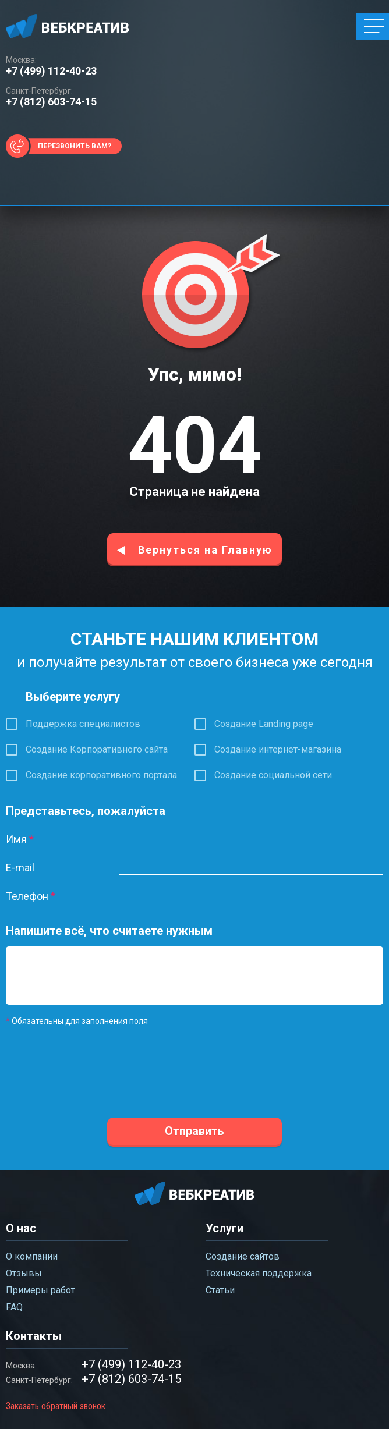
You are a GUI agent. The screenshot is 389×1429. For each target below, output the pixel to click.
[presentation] (94, 1071)
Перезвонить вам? (74, 146)
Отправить (194, 1131)
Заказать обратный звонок (55, 1406)
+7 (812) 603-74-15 (51, 102)
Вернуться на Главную (205, 550)
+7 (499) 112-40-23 (51, 71)
